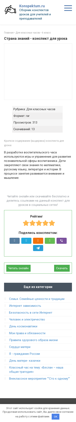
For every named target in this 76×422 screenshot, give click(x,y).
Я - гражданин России (24, 354)
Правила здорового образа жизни (33, 340)
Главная (9, 32)
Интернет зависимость (25, 306)
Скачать (62, 268)
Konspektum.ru (32, 6)
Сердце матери (19, 347)
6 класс (46, 32)
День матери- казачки (24, 360)
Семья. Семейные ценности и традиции (36, 299)
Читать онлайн (18, 268)
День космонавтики (23, 326)
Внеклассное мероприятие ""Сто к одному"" (39, 378)
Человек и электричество (27, 319)
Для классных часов (28, 32)
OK (55, 416)
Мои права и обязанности (27, 333)
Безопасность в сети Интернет (30, 312)
